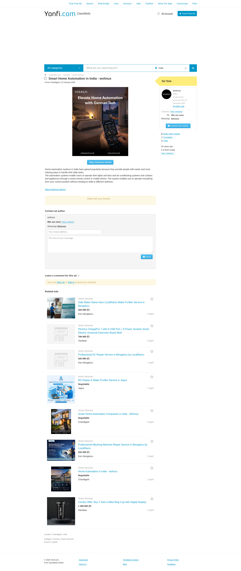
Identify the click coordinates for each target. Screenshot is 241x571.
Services (127, 3)
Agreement (83, 560)
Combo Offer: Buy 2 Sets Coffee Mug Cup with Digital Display (112, 502)
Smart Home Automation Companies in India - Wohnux (108, 414)
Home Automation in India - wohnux (98, 471)
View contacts (68, 222)
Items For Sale (165, 3)
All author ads (178, 106)
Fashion (149, 3)
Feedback (171, 564)
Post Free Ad (75, 3)
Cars (116, 3)
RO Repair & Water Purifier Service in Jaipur (102, 380)
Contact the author (178, 126)
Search (89, 3)
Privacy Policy (173, 560)
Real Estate (103, 3)
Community (182, 3)
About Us (82, 564)
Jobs (138, 3)
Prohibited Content (130, 560)
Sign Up (61, 282)
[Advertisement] (120, 38)
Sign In (71, 282)
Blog (125, 564)
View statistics (167, 153)
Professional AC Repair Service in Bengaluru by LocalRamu (111, 354)
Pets (194, 3)
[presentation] (71, 260)
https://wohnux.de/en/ (100, 162)
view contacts (176, 111)
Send (147, 257)
